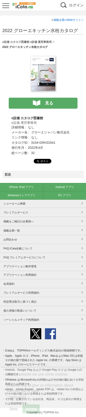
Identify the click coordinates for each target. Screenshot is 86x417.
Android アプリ (64, 187)
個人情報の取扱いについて (19, 310)
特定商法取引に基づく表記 (19, 301)
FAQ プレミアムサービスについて (24, 257)
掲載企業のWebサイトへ (68, 20)
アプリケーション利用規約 (19, 274)
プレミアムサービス (15, 212)
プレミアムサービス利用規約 (21, 292)
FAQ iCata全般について (18, 248)
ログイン (76, 5)
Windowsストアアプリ (21, 195)
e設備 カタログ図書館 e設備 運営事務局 (27, 42)
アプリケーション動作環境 (19, 266)
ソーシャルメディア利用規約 (21, 319)
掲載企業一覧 (11, 230)
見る (49, 103)
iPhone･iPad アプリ (21, 187)
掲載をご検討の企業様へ (18, 221)
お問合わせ (10, 239)
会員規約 (8, 283)
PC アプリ (64, 195)
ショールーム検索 (14, 203)
